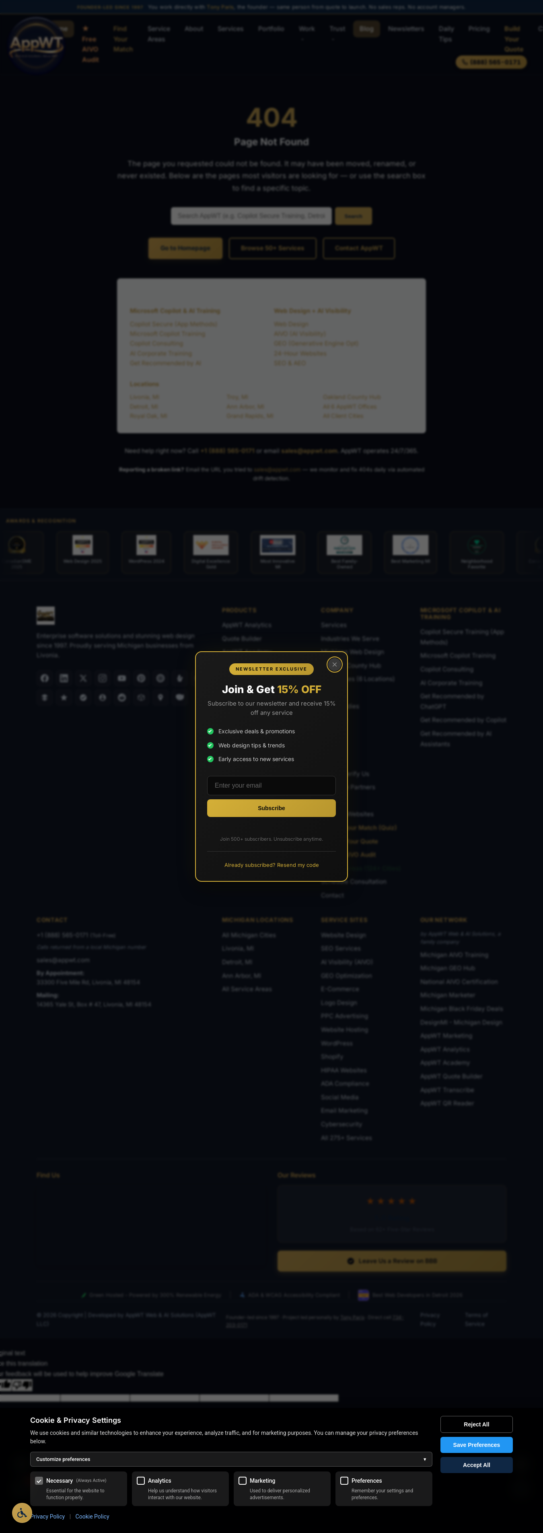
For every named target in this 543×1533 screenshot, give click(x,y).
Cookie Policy (92, 1516)
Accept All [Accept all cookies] (476, 1465)
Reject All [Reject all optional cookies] (476, 1424)
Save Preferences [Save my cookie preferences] (476, 1445)
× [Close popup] (334, 664)
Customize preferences (231, 1459)
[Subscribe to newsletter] (271, 808)
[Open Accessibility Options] (22, 1513)
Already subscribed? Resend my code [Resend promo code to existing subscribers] (271, 865)
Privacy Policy (47, 1516)
